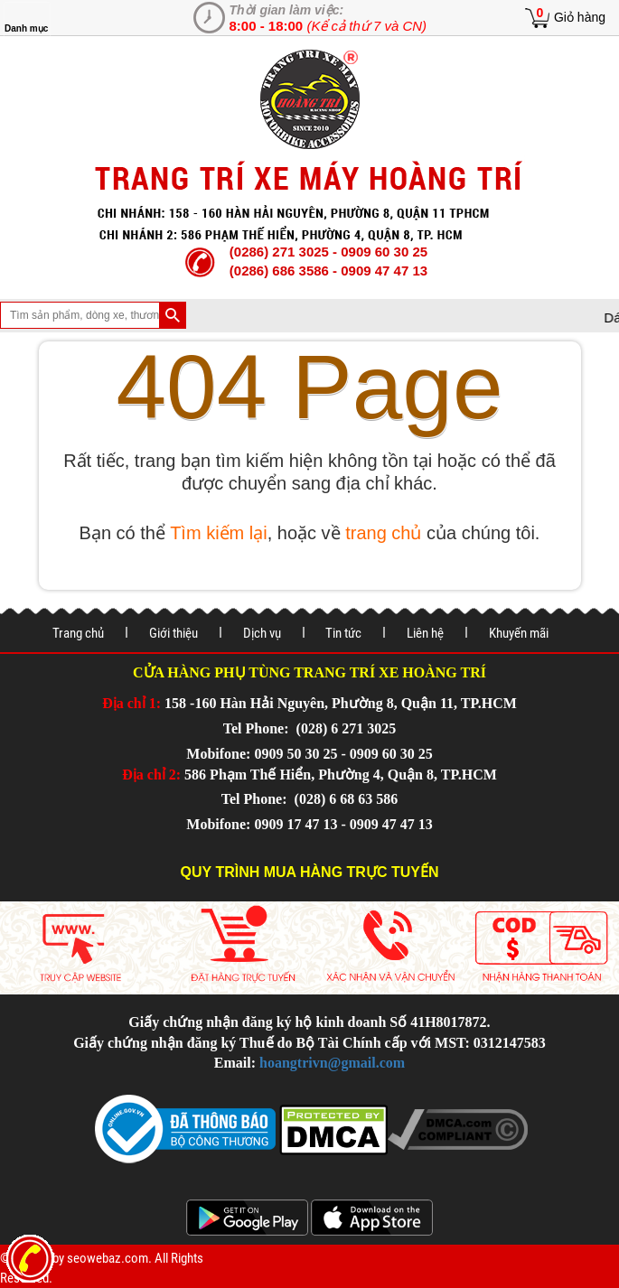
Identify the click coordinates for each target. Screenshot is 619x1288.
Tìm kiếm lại (218, 533)
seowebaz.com (107, 1258)
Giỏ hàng (579, 17)
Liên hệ (425, 633)
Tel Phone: (258, 728)
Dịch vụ (262, 633)
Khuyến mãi (519, 633)
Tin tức (343, 633)
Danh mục (26, 28)
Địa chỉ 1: (131, 703)
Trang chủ (78, 633)
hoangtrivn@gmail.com (332, 1062)
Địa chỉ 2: (151, 774)
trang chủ (383, 533)
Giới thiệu (173, 633)
